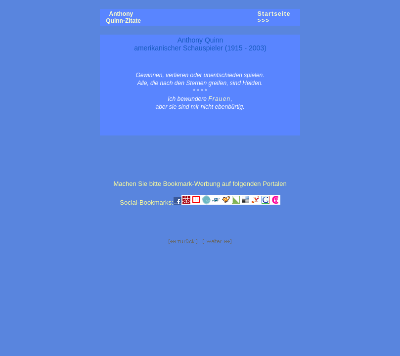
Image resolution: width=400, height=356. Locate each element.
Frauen (219, 98)
